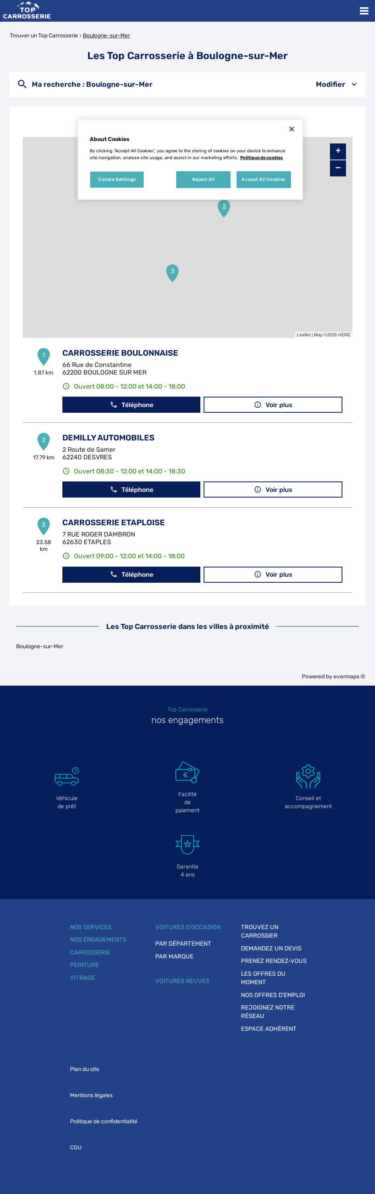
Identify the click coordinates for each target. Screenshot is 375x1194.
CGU (76, 1147)
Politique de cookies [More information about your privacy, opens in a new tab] (261, 157)
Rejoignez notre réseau (268, 1012)
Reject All (203, 179)
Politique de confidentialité (104, 1121)
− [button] (338, 168)
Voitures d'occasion (187, 927)
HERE (344, 334)
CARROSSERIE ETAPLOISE (113, 522)
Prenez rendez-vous (274, 961)
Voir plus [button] (273, 405)
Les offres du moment (263, 978)
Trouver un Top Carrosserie (44, 35)
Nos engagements (98, 939)
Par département (183, 943)
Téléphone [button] (131, 405)
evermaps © (349, 676)
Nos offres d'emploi (273, 995)
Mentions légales (91, 1095)
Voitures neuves (182, 981)
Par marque (174, 956)
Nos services (90, 927)
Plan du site (84, 1069)
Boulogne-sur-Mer (106, 35)
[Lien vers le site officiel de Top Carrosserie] (27, 11)
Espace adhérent (269, 1028)
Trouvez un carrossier (259, 931)
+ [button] (338, 151)
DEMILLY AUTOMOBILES (108, 437)
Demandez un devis (271, 948)
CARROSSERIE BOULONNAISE (120, 353)
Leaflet (303, 334)
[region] (190, 159)
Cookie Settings (117, 179)
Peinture (84, 965)
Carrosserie (90, 952)
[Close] (292, 129)
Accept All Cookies (263, 179)
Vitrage (82, 977)
